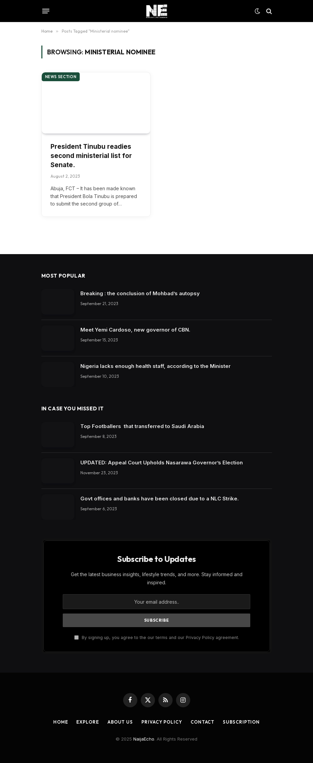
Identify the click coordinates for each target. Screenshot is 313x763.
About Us (120, 722)
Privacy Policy (161, 722)
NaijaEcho (143, 739)
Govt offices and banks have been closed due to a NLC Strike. (159, 498)
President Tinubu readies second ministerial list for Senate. (91, 155)
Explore (87, 722)
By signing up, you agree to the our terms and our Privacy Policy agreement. (156, 637)
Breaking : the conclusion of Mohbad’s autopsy (140, 293)
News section (61, 76)
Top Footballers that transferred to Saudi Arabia (142, 426)
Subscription (241, 722)
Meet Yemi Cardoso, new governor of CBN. (135, 329)
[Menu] (45, 11)
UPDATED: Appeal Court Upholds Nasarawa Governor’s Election (161, 462)
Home (60, 722)
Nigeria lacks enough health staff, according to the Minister (155, 366)
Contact (202, 722)
